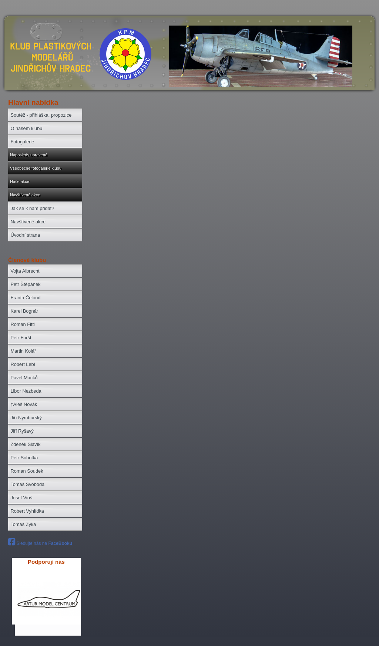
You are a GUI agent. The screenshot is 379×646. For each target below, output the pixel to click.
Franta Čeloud (25, 297)
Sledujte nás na (40, 543)
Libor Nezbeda (25, 391)
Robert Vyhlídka (27, 511)
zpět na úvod (49, 57)
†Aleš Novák (23, 404)
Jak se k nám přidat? (32, 208)
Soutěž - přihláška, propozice (40, 115)
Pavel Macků (23, 377)
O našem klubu (26, 128)
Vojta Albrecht (24, 271)
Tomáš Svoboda (27, 484)
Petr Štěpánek (25, 284)
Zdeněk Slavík (25, 444)
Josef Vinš (21, 497)
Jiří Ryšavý (22, 431)
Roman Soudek (26, 471)
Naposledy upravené (28, 155)
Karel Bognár (24, 311)
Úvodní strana (25, 235)
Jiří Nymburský (26, 417)
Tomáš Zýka (23, 524)
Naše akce (19, 181)
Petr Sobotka (24, 457)
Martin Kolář (23, 351)
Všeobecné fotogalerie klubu (35, 168)
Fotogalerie (22, 141)
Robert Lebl (22, 364)
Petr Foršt (20, 337)
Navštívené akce (25, 195)
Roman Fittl (22, 324)
